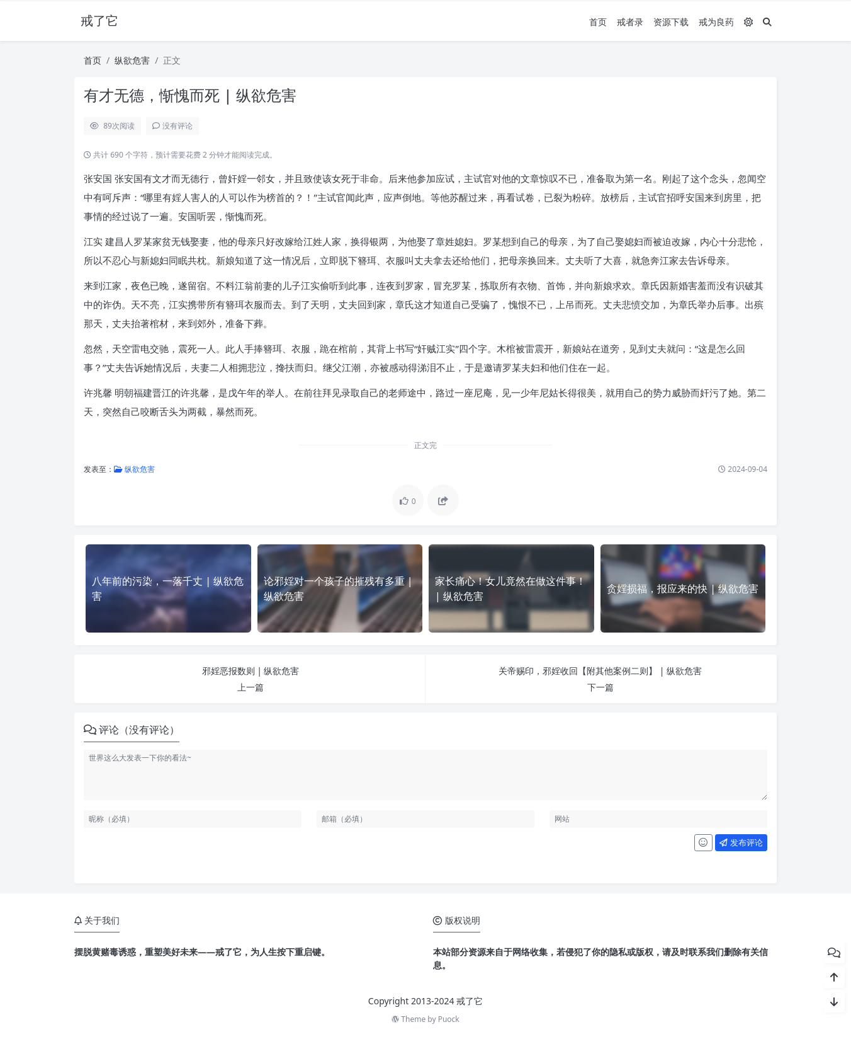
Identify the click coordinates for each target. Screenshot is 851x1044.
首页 (598, 22)
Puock (448, 1019)
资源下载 (671, 22)
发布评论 (740, 842)
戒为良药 (716, 22)
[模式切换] (748, 21)
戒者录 (630, 22)
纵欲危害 (132, 60)
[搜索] (767, 21)
